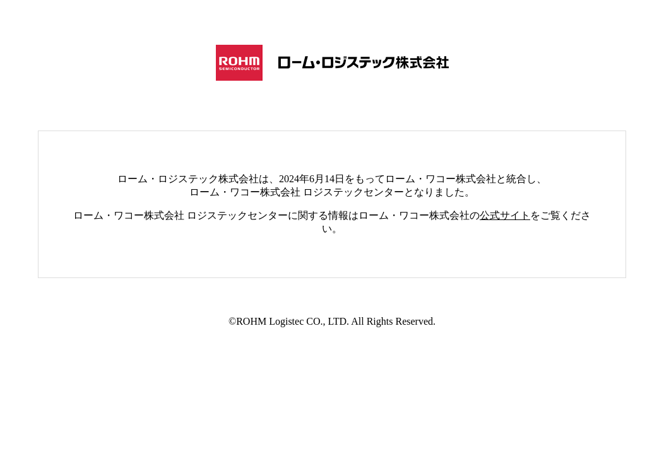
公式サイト (505, 215)
